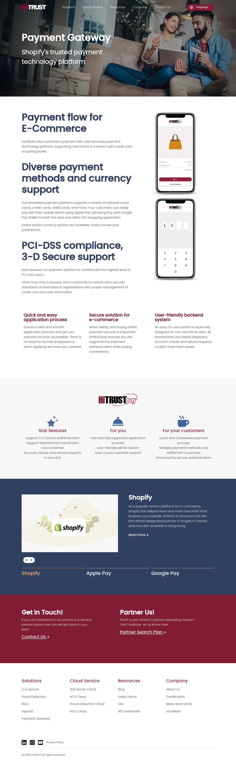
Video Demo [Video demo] (127, 696)
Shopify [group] (31, 573)
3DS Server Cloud (83, 689)
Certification (175, 696)
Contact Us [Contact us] (162, 7)
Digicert (27, 711)
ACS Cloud (78, 696)
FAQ (121, 704)
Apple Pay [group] (98, 573)
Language (199, 7)
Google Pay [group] (165, 573)
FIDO (25, 704)
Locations (173, 711)
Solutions (68, 7)
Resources (117, 7)
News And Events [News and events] (179, 704)
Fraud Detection (34, 696)
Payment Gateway (36, 718)
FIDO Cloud (78, 711)
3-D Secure (30, 689)
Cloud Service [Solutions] (93, 7)
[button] (31, 560)
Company (139, 7)
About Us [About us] (173, 689)
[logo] (34, 6)
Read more (138, 535)
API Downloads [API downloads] (129, 711)
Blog (121, 689)
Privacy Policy (55, 742)
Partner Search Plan (143, 632)
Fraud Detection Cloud (87, 704)
